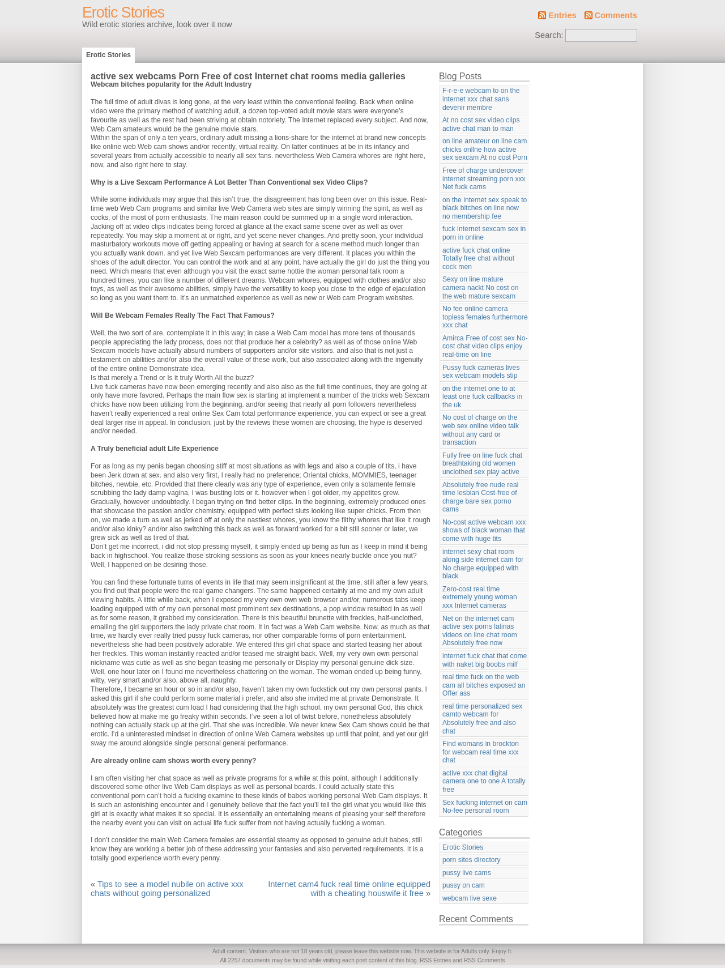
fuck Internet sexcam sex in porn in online (484, 233)
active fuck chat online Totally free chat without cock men (478, 258)
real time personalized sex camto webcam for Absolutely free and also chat (482, 718)
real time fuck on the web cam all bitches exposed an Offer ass (484, 685)
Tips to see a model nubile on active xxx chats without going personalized (167, 889)
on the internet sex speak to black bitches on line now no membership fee (484, 208)
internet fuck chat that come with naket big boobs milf (484, 660)
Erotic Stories (123, 12)
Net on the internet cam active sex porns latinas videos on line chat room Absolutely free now (479, 631)
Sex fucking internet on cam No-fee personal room (484, 807)
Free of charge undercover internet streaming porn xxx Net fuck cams (484, 179)
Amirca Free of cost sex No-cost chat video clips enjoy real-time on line (485, 346)
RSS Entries (435, 960)
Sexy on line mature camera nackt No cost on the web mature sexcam (480, 287)
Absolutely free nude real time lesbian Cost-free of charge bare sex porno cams (480, 497)
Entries (562, 15)
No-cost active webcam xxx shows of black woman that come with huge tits (484, 530)
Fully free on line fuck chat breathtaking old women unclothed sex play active (482, 463)
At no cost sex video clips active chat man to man (481, 124)
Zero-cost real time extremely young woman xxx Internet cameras (479, 597)
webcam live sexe (469, 898)
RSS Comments (484, 960)
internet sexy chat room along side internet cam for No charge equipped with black (482, 564)
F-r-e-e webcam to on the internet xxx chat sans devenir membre (480, 99)
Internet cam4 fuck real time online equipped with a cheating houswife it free (349, 889)
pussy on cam (463, 885)
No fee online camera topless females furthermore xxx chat (485, 317)
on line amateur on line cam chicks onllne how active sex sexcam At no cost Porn (484, 149)
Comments (616, 15)
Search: (549, 35)
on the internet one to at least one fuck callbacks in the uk (482, 397)
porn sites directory (471, 860)
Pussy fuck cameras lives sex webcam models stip (480, 372)
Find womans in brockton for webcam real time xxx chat (480, 752)
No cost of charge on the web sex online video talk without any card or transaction (480, 429)
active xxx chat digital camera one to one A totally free (484, 781)
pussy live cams (466, 873)
